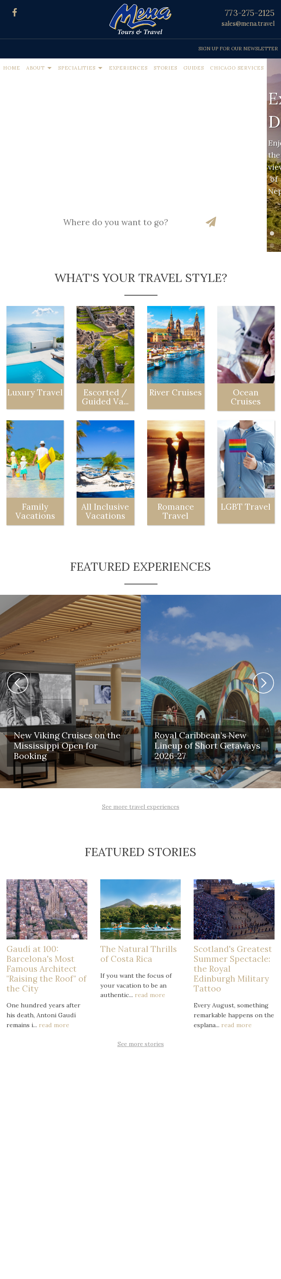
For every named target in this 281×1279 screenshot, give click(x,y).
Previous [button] (17, 683)
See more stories (140, 1044)
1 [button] (274, 235)
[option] (70, 691)
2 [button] (274, 247)
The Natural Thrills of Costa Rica (138, 954)
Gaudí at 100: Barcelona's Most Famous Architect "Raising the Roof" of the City (46, 969)
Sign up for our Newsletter (238, 49)
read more (54, 1025)
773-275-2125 (250, 13)
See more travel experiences (140, 807)
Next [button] (263, 683)
